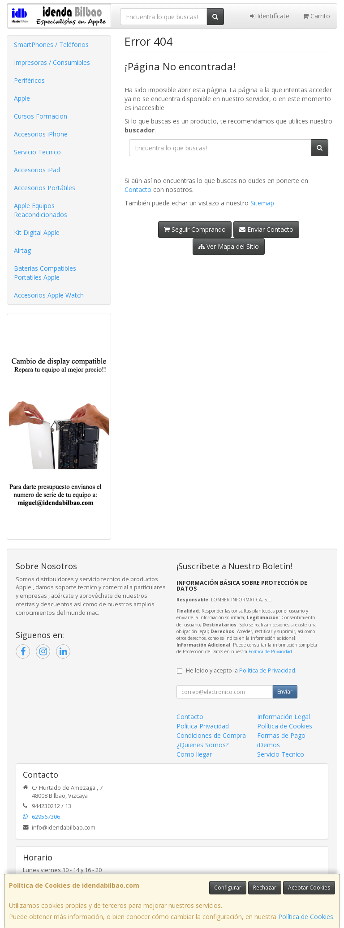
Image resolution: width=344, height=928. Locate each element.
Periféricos (29, 80)
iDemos (268, 745)
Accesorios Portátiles (44, 187)
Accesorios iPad (37, 170)
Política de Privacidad (270, 651)
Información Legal (283, 716)
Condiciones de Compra (211, 735)
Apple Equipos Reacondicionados (40, 210)
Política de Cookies (305, 916)
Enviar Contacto (266, 229)
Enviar (284, 691)
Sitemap (262, 203)
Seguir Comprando (195, 229)
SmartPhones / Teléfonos (51, 44)
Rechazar (264, 887)
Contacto (138, 189)
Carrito (316, 16)
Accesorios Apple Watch (49, 295)
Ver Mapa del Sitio (228, 246)
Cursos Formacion (40, 116)
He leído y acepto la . (241, 670)
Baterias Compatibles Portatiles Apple (45, 272)
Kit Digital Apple (37, 232)
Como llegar (194, 754)
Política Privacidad (202, 726)
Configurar (227, 887)
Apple (22, 98)
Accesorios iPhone (41, 134)
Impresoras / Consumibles (52, 62)
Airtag (22, 250)
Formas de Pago (281, 735)
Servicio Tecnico (37, 152)
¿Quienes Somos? (202, 745)
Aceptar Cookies (309, 887)
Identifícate (269, 16)
